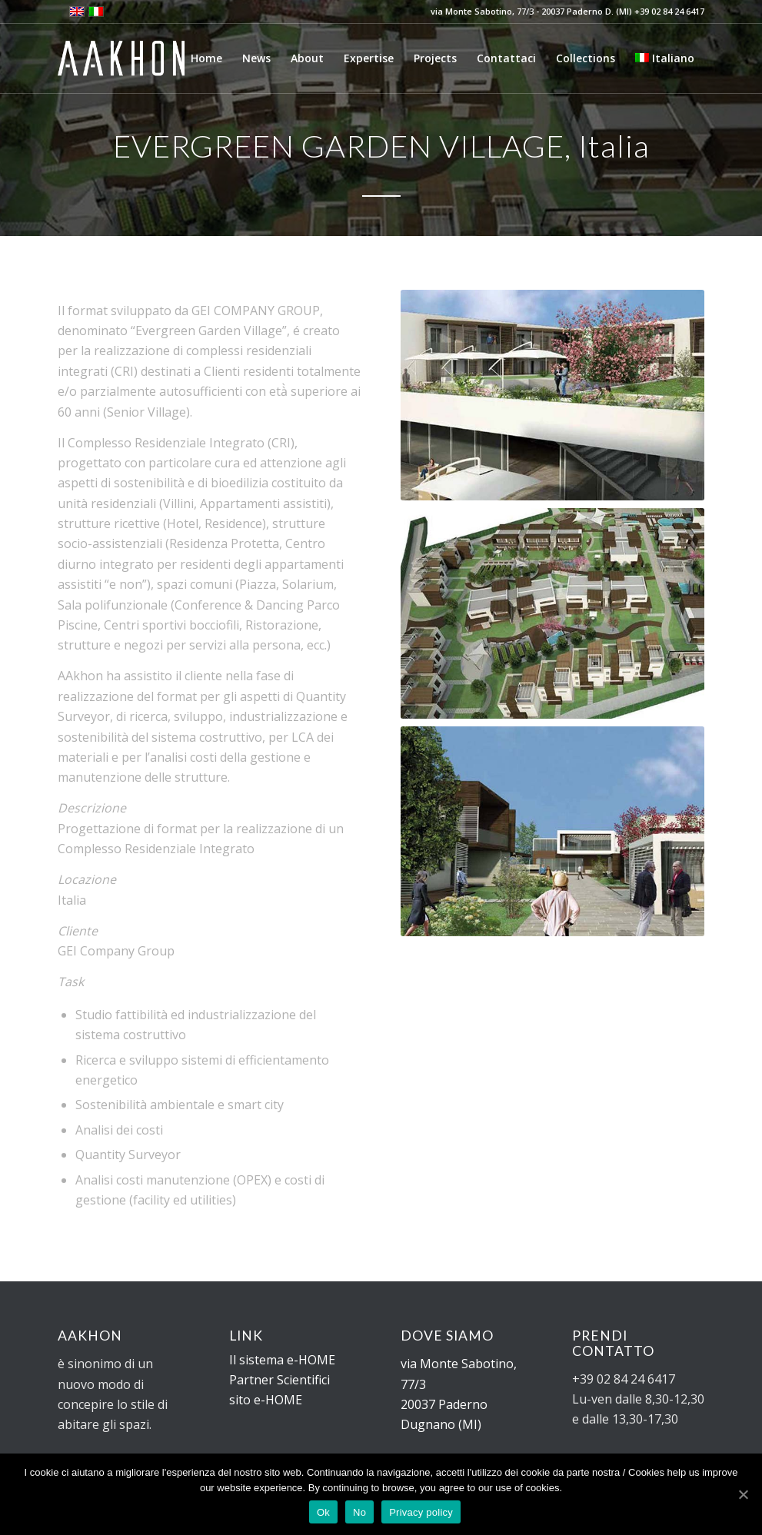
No (359, 1512)
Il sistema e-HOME (282, 1359)
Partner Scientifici (279, 1379)
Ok (323, 1512)
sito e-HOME (265, 1399)
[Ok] (742, 1494)
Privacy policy (421, 1512)
